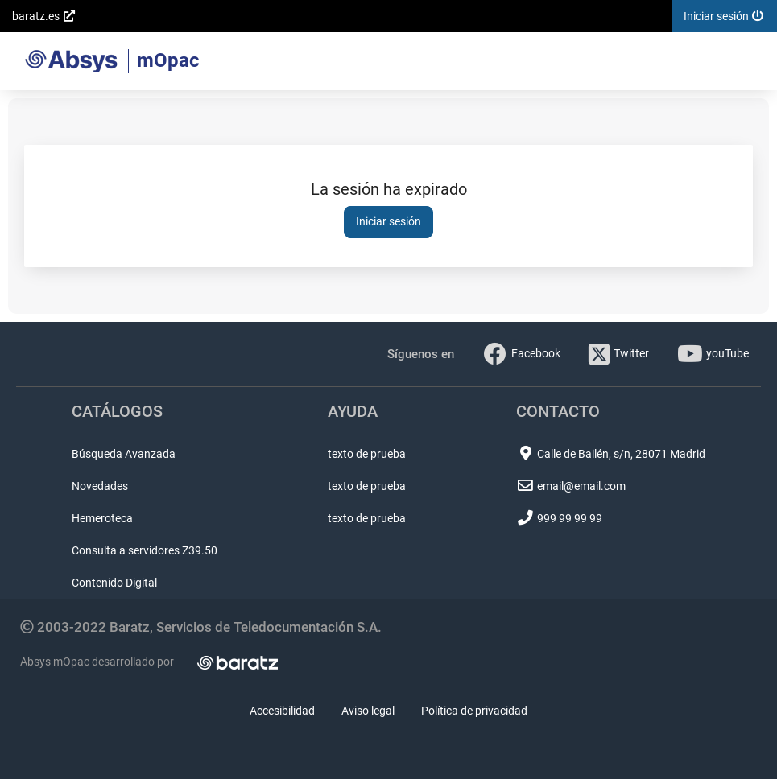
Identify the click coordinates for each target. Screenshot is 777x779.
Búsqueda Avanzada (124, 453)
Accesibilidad (282, 710)
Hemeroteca (102, 518)
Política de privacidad (474, 710)
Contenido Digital (114, 582)
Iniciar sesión (388, 221)
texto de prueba (367, 453)
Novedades (100, 486)
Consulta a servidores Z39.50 (144, 550)
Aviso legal (368, 710)
